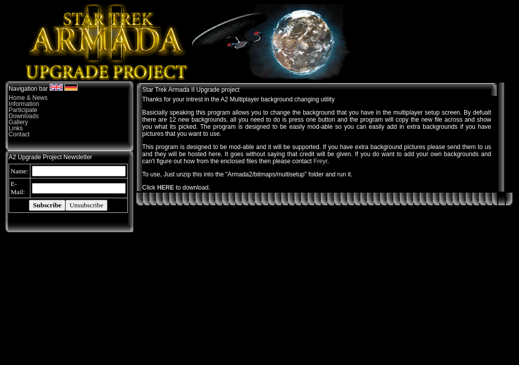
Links (16, 128)
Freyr (320, 161)
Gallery (18, 122)
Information (24, 103)
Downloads (24, 116)
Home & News (28, 97)
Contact (19, 134)
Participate (23, 110)
